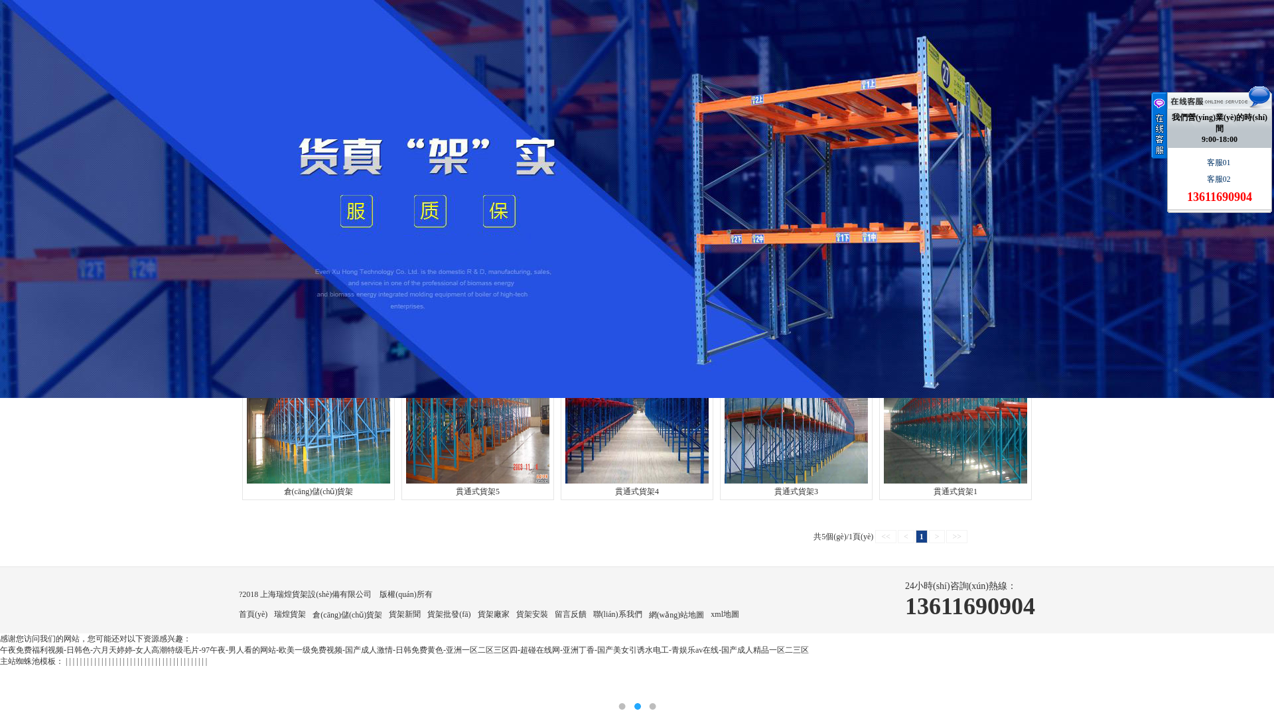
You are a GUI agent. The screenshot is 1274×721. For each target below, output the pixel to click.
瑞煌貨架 (290, 614)
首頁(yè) (253, 614)
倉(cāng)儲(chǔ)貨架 (347, 615)
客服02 (1220, 179)
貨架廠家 (494, 614)
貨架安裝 (532, 614)
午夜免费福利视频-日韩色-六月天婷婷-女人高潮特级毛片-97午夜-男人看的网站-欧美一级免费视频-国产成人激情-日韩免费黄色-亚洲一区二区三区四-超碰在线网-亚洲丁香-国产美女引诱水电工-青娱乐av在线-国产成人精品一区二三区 (404, 650)
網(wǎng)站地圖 (677, 615)
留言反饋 (571, 614)
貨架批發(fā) (448, 614)
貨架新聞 (405, 614)
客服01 (1220, 162)
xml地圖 (725, 614)
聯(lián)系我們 (617, 614)
